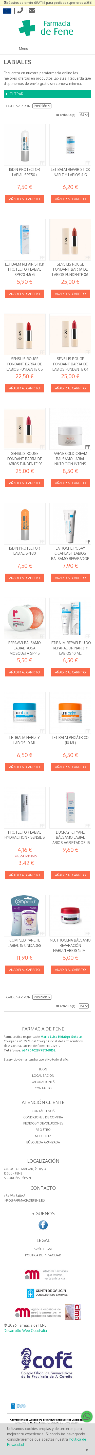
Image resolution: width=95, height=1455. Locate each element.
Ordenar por (18, 106)
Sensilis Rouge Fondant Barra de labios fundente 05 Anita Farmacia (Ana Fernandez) (24, 369)
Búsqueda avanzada (43, 1142)
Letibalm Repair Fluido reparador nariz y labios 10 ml (70, 648)
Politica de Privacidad (43, 1255)
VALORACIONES (43, 1082)
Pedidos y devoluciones (43, 1123)
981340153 (47, 1050)
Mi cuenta (43, 1136)
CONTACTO (43, 1088)
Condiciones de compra (43, 1117)
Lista (85, 106)
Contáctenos (43, 1111)
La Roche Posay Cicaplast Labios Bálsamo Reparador (70, 553)
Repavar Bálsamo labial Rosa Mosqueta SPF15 (24, 648)
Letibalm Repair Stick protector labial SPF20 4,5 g (24, 269)
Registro (43, 1130)
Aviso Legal (43, 1249)
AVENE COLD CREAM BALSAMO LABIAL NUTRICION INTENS (70, 458)
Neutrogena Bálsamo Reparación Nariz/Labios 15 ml (70, 945)
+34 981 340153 (15, 1196)
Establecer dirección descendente (56, 106)
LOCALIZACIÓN (43, 1075)
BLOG (43, 1069)
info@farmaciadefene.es (24, 1200)
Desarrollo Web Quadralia (25, 1330)
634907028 (30, 1050)
